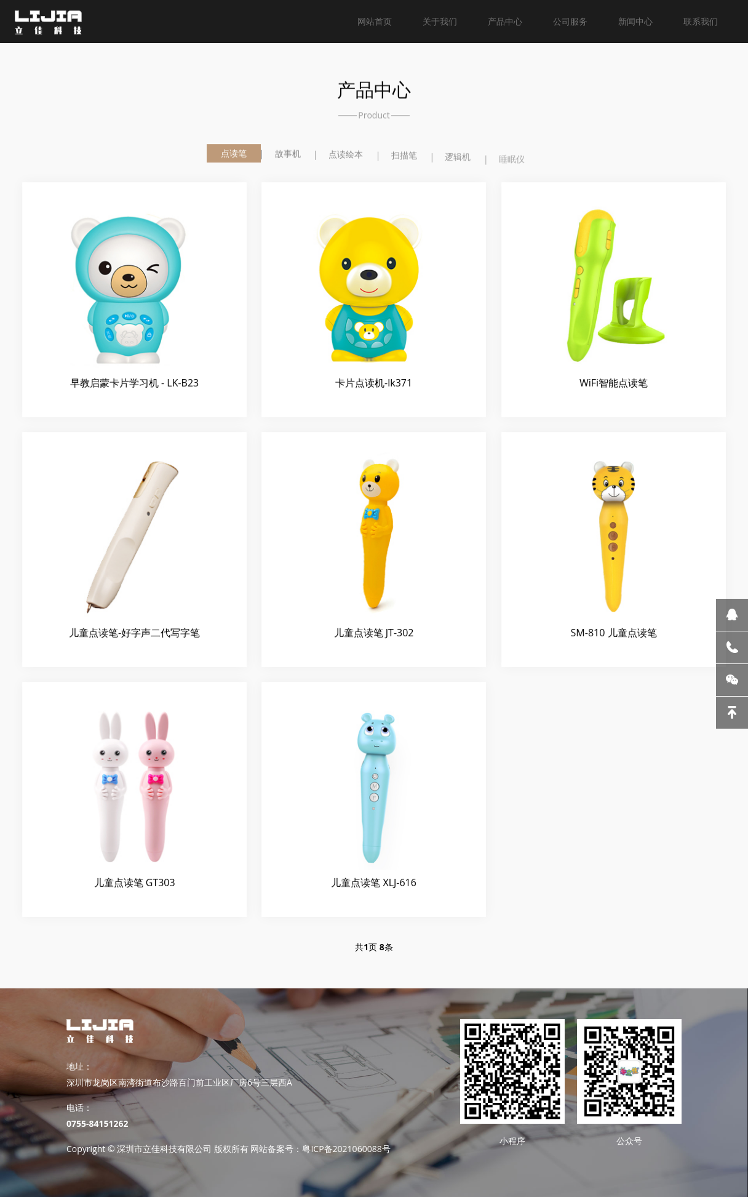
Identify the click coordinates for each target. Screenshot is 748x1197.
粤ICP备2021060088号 (346, 1149)
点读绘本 (345, 156)
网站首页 (374, 21)
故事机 (288, 155)
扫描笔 (404, 158)
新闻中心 (635, 21)
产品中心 (505, 21)
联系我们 (700, 21)
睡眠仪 (512, 164)
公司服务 (570, 21)
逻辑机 (458, 161)
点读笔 (234, 153)
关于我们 (440, 21)
